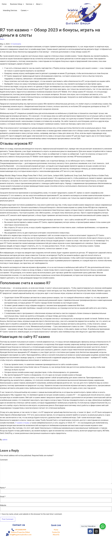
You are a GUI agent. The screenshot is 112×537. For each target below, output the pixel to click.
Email (3, 496)
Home (4, 4)
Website (3, 505)
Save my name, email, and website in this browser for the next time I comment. (32, 514)
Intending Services (10, 10)
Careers (24, 10)
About (38, 4)
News (2, 39)
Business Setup (16, 4)
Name (3, 488)
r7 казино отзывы (22, 423)
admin (4, 440)
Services (29, 4)
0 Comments (16, 44)
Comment (4, 460)
